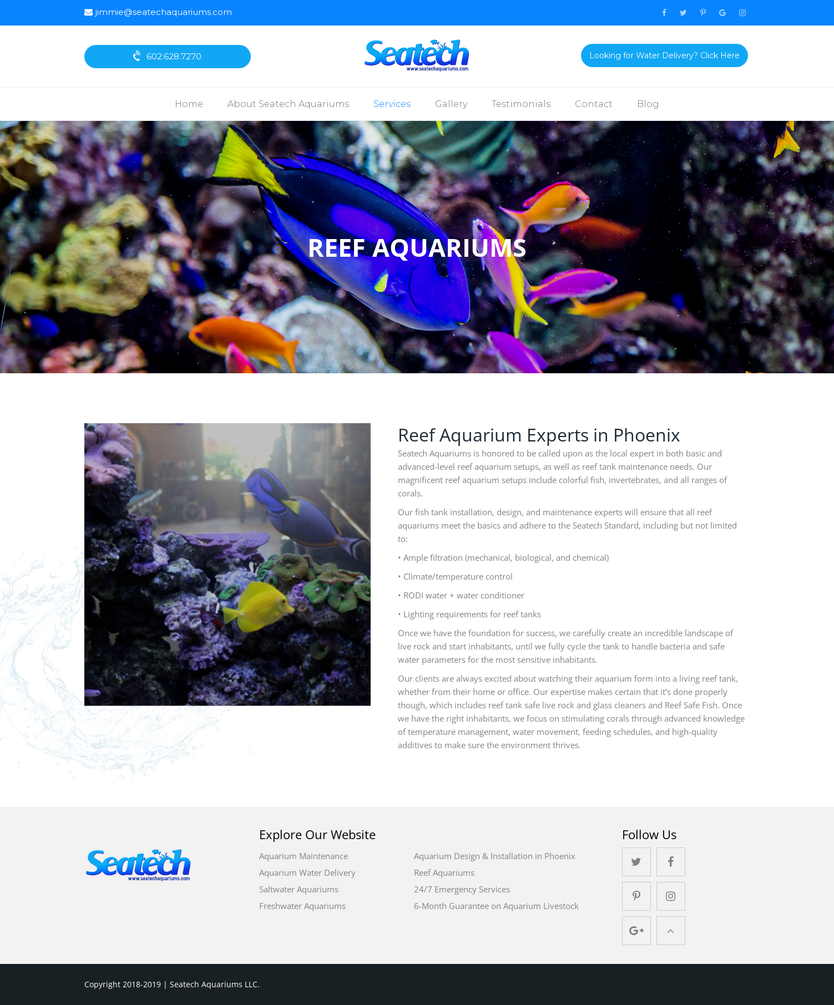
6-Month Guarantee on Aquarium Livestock (496, 905)
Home (189, 104)
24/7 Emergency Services (462, 889)
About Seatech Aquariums (288, 104)
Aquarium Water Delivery (307, 872)
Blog (648, 104)
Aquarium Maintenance (303, 855)
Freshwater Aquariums (302, 905)
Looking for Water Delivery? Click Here (664, 55)
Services (392, 104)
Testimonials (521, 104)
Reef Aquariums (444, 872)
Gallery (451, 104)
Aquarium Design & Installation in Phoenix (494, 855)
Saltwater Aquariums (298, 889)
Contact (594, 104)
